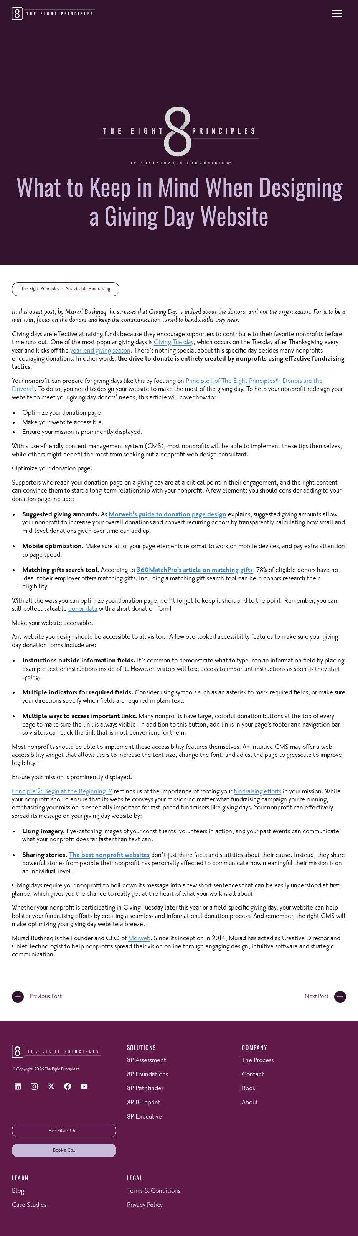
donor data (82, 609)
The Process (258, 1060)
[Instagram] (34, 1087)
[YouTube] (84, 1087)
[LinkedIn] (18, 1087)
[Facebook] (68, 1087)
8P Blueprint (143, 1102)
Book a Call (64, 1150)
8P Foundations (147, 1074)
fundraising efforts (257, 791)
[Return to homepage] (53, 13)
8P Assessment (146, 1060)
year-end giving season (100, 350)
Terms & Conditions (153, 1191)
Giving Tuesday (173, 342)
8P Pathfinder (145, 1088)
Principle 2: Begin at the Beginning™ (62, 791)
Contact (253, 1074)
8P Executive (144, 1116)
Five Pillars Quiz (64, 1131)
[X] (51, 1087)
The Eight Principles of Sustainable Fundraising (65, 289)
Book (249, 1088)
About (250, 1102)
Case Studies (29, 1205)
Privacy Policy (145, 1205)
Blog (18, 1191)
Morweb (139, 938)
